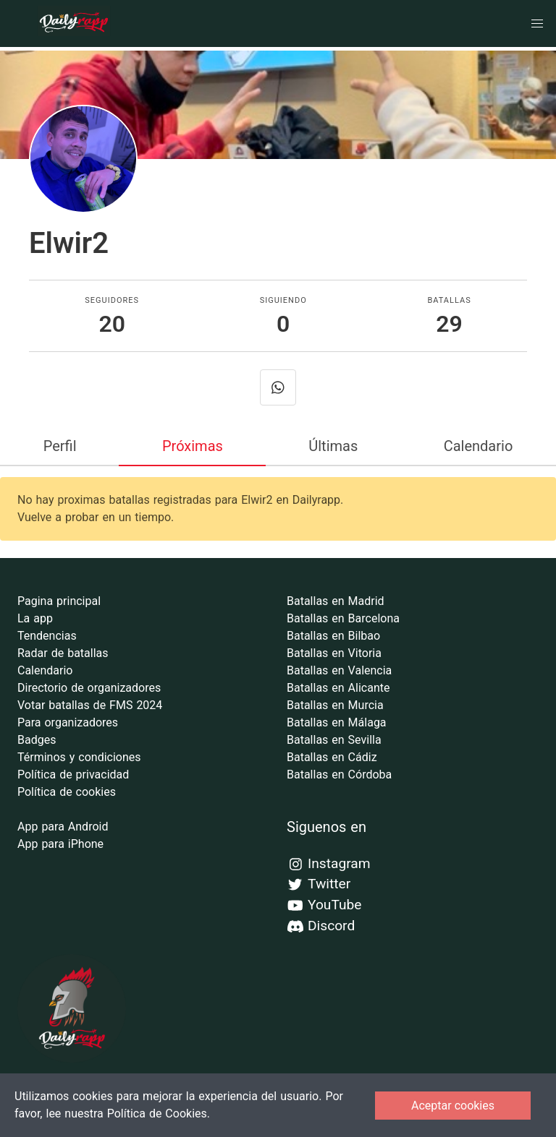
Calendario (478, 446)
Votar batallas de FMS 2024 (89, 705)
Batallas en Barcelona (343, 618)
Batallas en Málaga (337, 722)
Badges (36, 740)
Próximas (192, 446)
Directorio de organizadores (89, 688)
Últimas (333, 446)
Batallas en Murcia (335, 705)
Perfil (60, 446)
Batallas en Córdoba (339, 774)
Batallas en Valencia (339, 670)
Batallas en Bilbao (333, 636)
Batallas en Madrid (335, 601)
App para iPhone (60, 844)
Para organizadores (67, 722)
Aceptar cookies (452, 1105)
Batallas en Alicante (338, 688)
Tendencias (47, 636)
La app (35, 618)
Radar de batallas (63, 653)
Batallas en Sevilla (334, 740)
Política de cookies (66, 792)
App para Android (62, 826)
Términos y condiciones (79, 757)
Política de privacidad (73, 774)
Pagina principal (59, 601)
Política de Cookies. (158, 1113)
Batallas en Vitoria (334, 653)
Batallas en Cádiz (332, 757)
